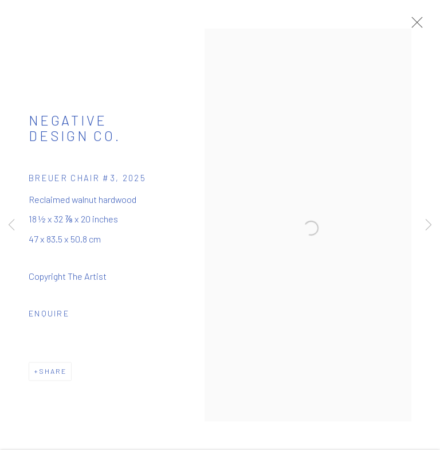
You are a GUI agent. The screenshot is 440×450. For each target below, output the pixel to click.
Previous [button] (11, 225)
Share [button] (52, 375)
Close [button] (418, 25)
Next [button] (428, 225)
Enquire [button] (49, 317)
